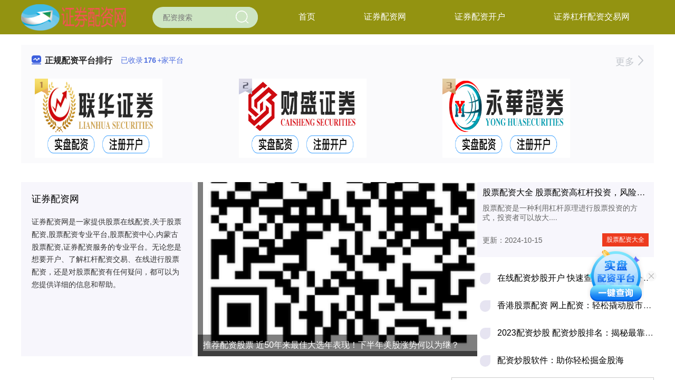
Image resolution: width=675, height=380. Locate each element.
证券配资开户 (480, 16)
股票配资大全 (625, 239)
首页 (306, 16)
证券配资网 (385, 16)
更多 (629, 61)
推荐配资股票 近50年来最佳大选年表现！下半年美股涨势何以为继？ (331, 344)
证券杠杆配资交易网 (592, 16)
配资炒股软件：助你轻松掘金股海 (560, 360)
